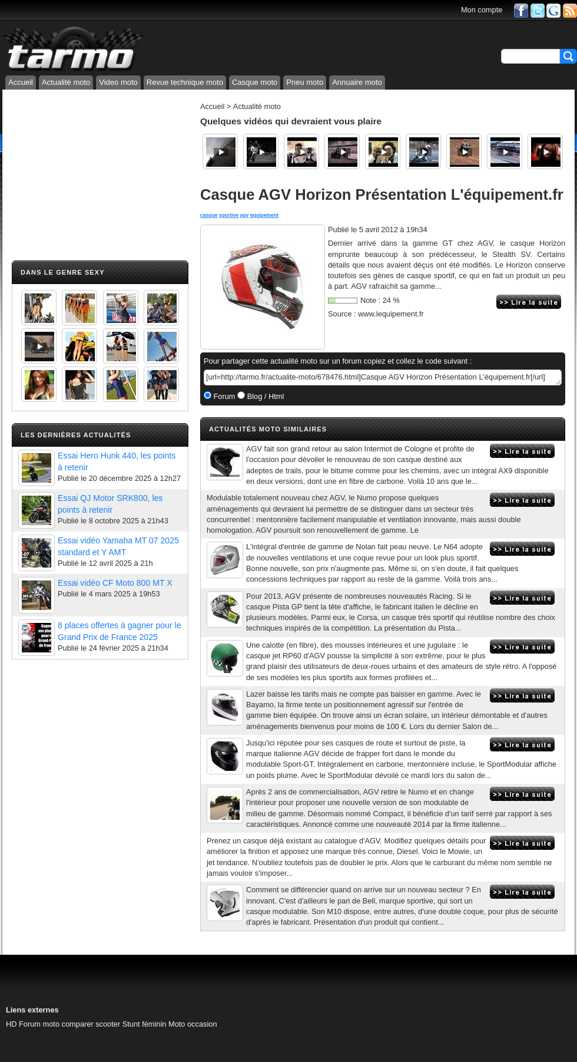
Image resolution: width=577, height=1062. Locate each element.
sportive (228, 215)
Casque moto (254, 82)
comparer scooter (91, 1024)
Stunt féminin (144, 1024)
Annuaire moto (357, 82)
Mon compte (481, 9)
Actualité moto (66, 82)
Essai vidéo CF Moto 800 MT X (115, 583)
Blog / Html (264, 396)
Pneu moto (304, 82)
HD (11, 1024)
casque (209, 215)
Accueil (20, 82)
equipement (264, 215)
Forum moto (39, 1024)
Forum (223, 396)
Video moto (118, 82)
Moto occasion (192, 1024)
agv (244, 215)
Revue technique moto (185, 82)
